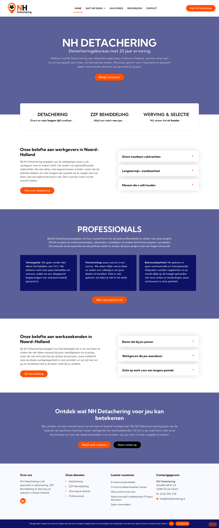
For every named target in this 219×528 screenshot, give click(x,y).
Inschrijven (134, 8)
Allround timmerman (123, 491)
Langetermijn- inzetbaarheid (141, 171)
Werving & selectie (166, 114)
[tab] (158, 156)
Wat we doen (95, 8)
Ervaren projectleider (123, 482)
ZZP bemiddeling (109, 114)
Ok (171, 524)
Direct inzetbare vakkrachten (141, 156)
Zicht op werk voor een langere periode (148, 370)
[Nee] (213, 524)
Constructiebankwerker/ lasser (129, 487)
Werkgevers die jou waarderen (142, 356)
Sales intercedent (121, 504)
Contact (151, 8)
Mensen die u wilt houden (138, 185)
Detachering (53, 114)
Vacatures (116, 8)
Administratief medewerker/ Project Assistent (132, 498)
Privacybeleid (182, 524)
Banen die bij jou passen (137, 341)
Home (78, 8)
